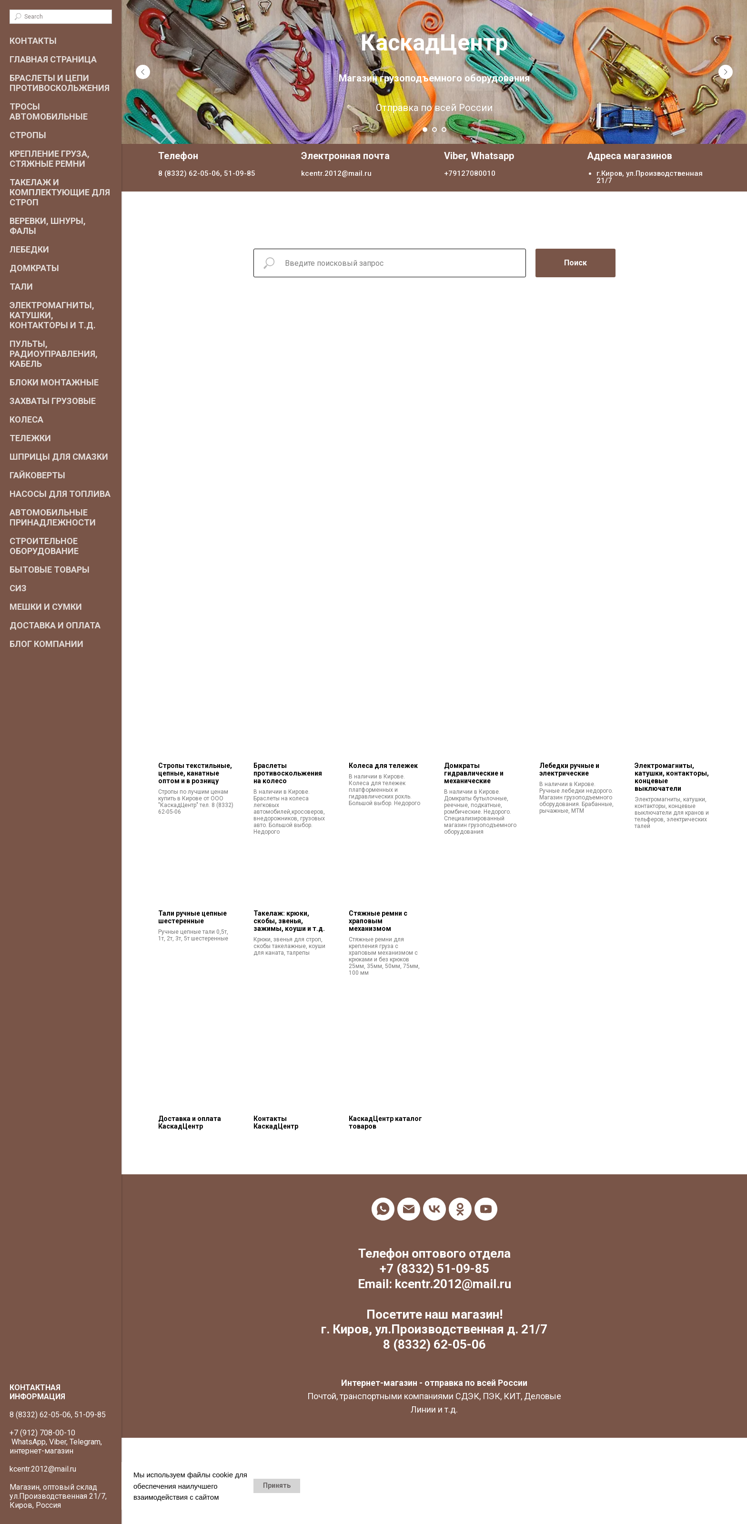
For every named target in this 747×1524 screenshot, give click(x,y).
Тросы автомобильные (49, 111)
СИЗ (18, 588)
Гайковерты (37, 475)
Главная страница (53, 59)
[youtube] (485, 1209)
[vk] (434, 1209)
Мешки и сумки (46, 607)
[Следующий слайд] (725, 72)
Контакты (33, 41)
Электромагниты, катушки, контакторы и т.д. (53, 315)
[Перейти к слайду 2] (434, 129)
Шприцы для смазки (59, 457)
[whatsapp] (383, 1209)
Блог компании (46, 644)
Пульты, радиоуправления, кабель (54, 354)
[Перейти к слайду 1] (425, 129)
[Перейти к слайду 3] (444, 129)
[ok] (460, 1209)
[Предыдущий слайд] (143, 72)
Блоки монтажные (54, 382)
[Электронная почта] (408, 1209)
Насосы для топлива (60, 494)
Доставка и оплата (55, 625)
